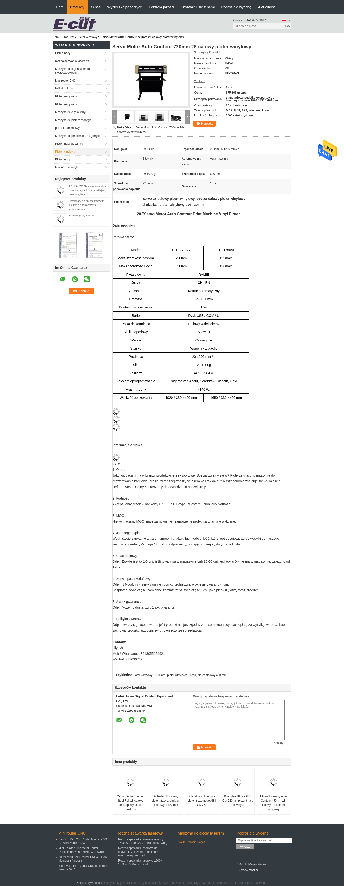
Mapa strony (257, 864)
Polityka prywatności (89, 883)
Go (287, 26)
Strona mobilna (247, 870)
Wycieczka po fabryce (124, 7)
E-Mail (241, 864)
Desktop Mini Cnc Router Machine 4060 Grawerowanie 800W (84, 841)
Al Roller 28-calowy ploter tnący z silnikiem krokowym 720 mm (166, 801)
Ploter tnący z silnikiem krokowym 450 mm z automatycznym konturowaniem (86, 205)
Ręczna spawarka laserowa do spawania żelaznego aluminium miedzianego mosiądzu (138, 852)
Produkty (77, 7)
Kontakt (207, 123)
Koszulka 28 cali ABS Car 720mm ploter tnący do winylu (237, 801)
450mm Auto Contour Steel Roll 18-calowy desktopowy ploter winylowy (130, 803)
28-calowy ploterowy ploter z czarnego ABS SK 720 (202, 801)
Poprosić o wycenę (236, 7)
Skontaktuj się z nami (198, 7)
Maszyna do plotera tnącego (73, 120)
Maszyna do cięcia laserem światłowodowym (72, 70)
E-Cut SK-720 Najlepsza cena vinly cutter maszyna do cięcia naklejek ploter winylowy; (87, 190)
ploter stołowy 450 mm (212, 675)
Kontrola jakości (161, 7)
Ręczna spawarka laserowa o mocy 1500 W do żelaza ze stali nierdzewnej (142, 841)
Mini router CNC (65, 80)
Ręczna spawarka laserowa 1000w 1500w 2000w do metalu (140, 862)
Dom (60, 7)
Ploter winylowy (87, 37)
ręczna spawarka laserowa (72, 61)
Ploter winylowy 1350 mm (149, 675)
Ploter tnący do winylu (69, 143)
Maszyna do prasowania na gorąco (77, 136)
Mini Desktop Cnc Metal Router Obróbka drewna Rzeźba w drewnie (81, 850)
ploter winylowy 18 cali (181, 675)
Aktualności (267, 7)
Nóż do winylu (64, 88)
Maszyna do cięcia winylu (71, 112)
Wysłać (245, 846)
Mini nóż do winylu (67, 167)
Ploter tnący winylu (67, 96)
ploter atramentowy (67, 128)
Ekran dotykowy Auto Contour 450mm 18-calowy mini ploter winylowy (273, 803)
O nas (96, 7)
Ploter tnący (62, 53)
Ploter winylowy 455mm (81, 215)
